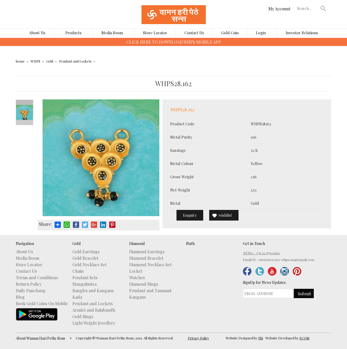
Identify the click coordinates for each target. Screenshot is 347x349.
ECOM (305, 338)
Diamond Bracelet (146, 258)
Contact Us (194, 33)
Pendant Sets (84, 278)
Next (24, 122)
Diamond (137, 243)
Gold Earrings (85, 252)
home (20, 61)
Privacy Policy (198, 338)
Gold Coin (230, 33)
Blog (20, 297)
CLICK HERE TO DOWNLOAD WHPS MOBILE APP (173, 42)
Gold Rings (82, 316)
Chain (78, 271)
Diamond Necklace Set (150, 265)
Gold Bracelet (85, 258)
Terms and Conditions (37, 278)
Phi (260, 338)
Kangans (137, 297)
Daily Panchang (30, 291)
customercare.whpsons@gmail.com (286, 259)
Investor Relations (302, 33)
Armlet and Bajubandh (93, 310)
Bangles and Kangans (92, 291)
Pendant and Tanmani (150, 291)
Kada (77, 297)
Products (73, 33)
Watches (137, 278)
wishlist (225, 215)
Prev (24, 102)
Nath (190, 243)
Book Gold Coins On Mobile (42, 304)
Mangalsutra (84, 284)
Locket (135, 271)
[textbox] (307, 8)
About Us (37, 33)
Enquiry (190, 215)
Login (261, 33)
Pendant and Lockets (75, 61)
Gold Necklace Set (89, 265)
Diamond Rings (143, 284)
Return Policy (29, 284)
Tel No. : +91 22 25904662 (261, 253)
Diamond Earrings (146, 252)
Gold (49, 61)
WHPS (35, 61)
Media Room (112, 33)
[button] (323, 8)
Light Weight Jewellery (93, 323)
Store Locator (155, 33)
